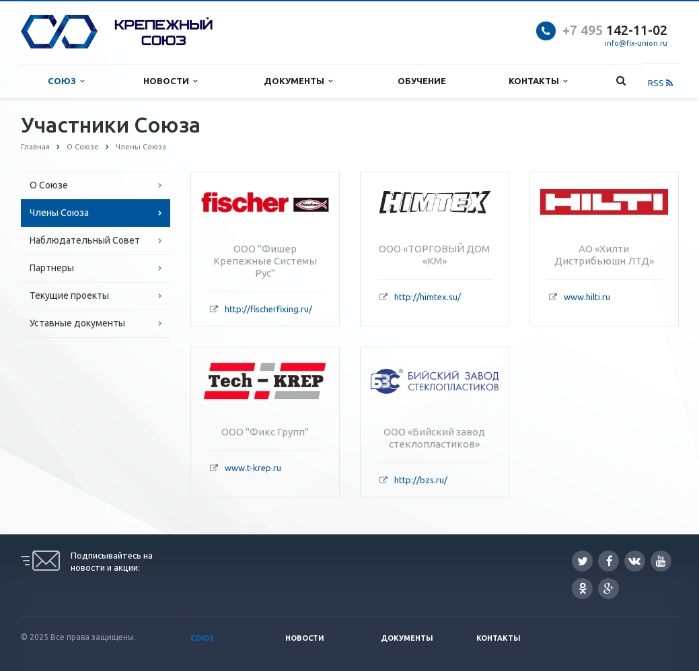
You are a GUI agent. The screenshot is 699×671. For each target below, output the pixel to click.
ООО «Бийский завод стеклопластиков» (434, 438)
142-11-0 (611, 30)
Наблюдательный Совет (85, 240)
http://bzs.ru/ (420, 480)
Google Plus (608, 588)
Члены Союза (59, 212)
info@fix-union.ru (636, 43)
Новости (170, 81)
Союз (66, 81)
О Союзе (49, 185)
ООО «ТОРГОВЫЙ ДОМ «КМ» (434, 255)
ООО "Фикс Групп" (265, 431)
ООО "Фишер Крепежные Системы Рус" (265, 261)
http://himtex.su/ (427, 297)
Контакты (538, 81)
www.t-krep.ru (253, 467)
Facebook (609, 561)
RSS (660, 82)
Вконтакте (634, 560)
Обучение (422, 80)
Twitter (582, 561)
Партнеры (52, 267)
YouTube (661, 561)
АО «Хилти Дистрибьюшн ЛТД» (604, 255)
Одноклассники (583, 588)
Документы (298, 81)
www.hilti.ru (587, 297)
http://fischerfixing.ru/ (268, 309)
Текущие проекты (69, 295)
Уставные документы (77, 323)
